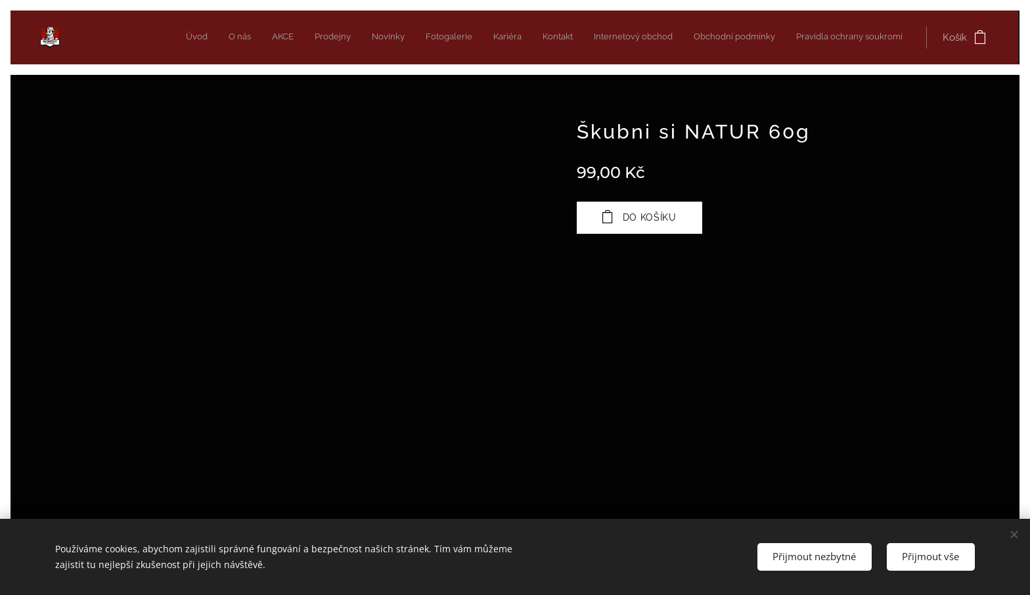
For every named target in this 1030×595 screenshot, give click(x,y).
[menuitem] (696, 37)
